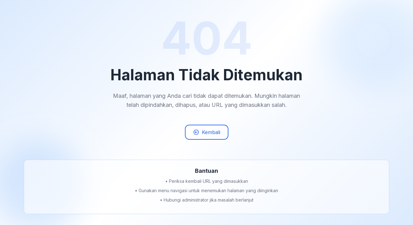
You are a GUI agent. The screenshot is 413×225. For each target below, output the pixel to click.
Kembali (206, 135)
